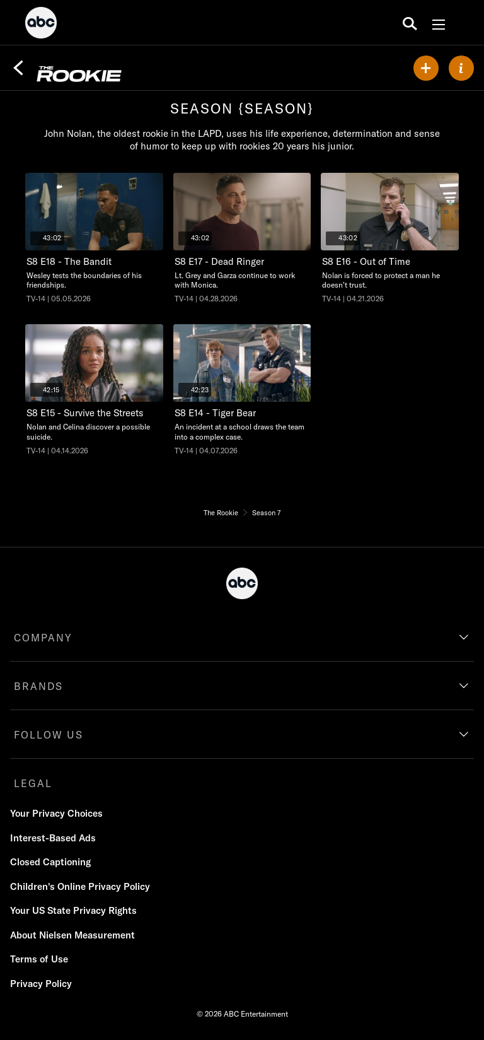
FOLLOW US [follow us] (48, 734)
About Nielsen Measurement (72, 935)
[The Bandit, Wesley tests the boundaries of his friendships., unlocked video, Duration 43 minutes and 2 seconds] (94, 239)
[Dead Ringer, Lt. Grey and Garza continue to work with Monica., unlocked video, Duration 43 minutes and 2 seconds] (242, 239)
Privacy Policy (41, 984)
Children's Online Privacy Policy (80, 886)
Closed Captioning (50, 862)
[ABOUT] (461, 68)
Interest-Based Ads (53, 838)
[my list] (426, 68)
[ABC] (41, 24)
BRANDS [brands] (38, 686)
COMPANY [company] (43, 637)
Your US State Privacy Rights (73, 910)
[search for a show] (410, 23)
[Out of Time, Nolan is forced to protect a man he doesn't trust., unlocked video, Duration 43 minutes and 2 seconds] (390, 239)
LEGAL (33, 783)
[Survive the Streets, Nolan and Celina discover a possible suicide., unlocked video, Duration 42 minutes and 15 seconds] (94, 390)
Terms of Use (39, 959)
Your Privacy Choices (56, 813)
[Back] (18, 68)
